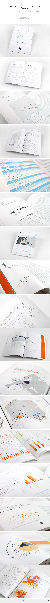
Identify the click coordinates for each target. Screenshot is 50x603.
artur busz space (25, 2)
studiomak (29, 16)
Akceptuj (30, 600)
